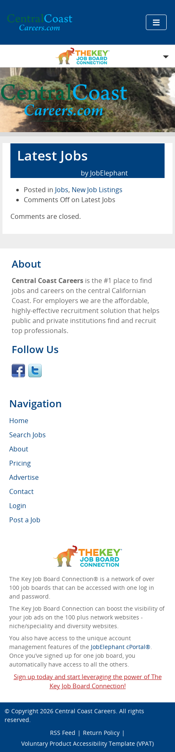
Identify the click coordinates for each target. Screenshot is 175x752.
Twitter (35, 370)
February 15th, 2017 (46, 173)
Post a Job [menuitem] (24, 519)
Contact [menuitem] (21, 491)
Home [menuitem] (18, 420)
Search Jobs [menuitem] (27, 434)
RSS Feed (62, 733)
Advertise (24, 477)
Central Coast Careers (85, 711)
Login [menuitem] (17, 505)
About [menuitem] (18, 449)
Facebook (18, 370)
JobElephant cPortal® (120, 647)
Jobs (61, 189)
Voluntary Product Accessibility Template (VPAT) (87, 743)
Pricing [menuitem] (20, 463)
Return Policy (101, 733)
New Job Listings (97, 189)
